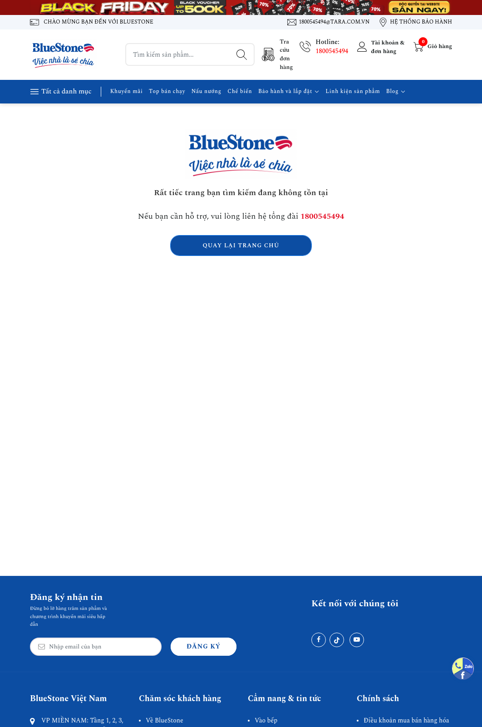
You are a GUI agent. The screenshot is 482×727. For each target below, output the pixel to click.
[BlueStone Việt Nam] (64, 54)
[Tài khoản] (379, 47)
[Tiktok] (337, 640)
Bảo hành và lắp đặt (289, 91)
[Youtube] (356, 640)
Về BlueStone (164, 720)
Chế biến (239, 91)
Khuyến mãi (126, 91)
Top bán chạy (167, 91)
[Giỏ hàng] (431, 47)
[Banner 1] (241, 7)
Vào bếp (266, 720)
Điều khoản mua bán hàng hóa (406, 720)
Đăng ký (204, 646)
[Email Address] (96, 647)
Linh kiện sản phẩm (352, 91)
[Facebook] (318, 640)
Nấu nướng (206, 91)
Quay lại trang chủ (240, 245)
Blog (396, 91)
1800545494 (331, 51)
